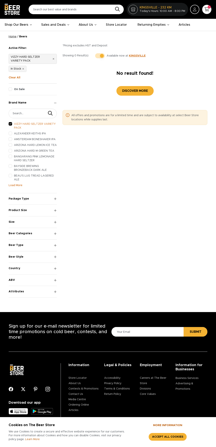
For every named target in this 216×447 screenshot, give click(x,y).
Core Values (148, 394)
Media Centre (77, 399)
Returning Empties (153, 24)
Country (33, 268)
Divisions (145, 388)
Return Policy (112, 394)
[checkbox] (10, 89)
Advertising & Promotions (184, 386)
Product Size (33, 210)
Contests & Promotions (83, 388)
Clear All (14, 77)
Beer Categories (33, 233)
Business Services (187, 378)
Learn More (32, 439)
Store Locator (116, 24)
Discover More (135, 90)
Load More (15, 185)
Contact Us (75, 394)
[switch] (100, 55)
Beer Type (33, 245)
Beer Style (33, 257)
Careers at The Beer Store (153, 381)
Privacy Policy (112, 383)
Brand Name (33, 102)
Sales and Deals (55, 24)
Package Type (33, 198)
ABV (33, 280)
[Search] (116, 9)
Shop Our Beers (18, 24)
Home (12, 36)
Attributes (33, 291)
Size (33, 222)
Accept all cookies (167, 436)
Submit (195, 331)
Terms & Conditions (117, 388)
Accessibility (112, 378)
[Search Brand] (27, 113)
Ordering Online (78, 404)
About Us (88, 24)
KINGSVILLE (137, 55)
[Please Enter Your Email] (146, 332)
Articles (184, 24)
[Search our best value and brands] (76, 9)
